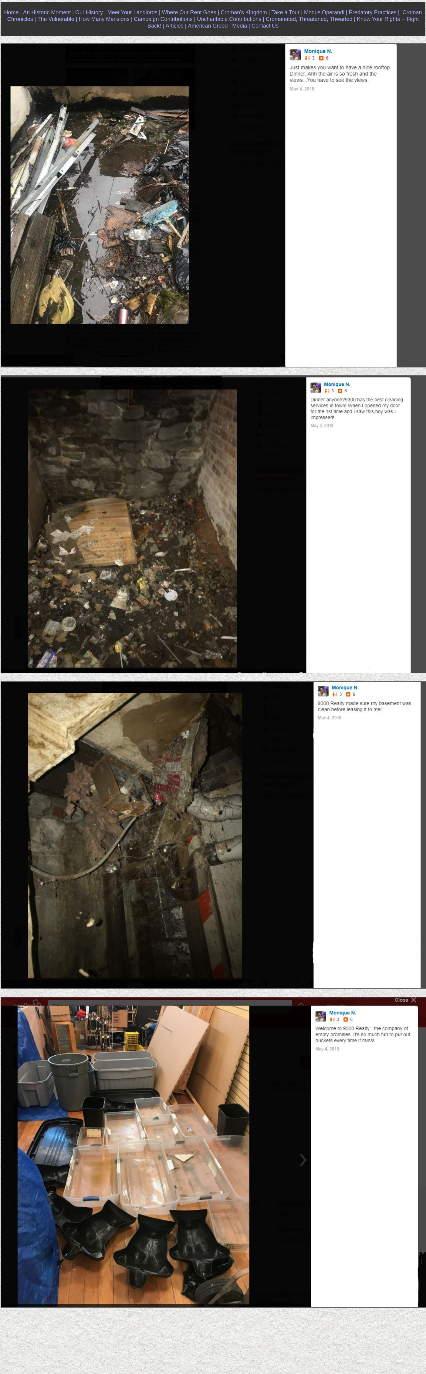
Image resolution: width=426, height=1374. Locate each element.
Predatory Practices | (374, 12)
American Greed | (209, 26)
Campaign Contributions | (164, 19)
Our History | (90, 12)
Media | (241, 26)
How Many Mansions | (106, 19)
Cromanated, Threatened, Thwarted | (310, 19)
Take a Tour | (286, 12)
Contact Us (265, 26)
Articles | (176, 26)
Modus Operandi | (325, 12)
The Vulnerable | (57, 19)
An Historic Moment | (48, 12)
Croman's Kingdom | (245, 12)
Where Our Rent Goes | (190, 12)
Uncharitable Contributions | (230, 19)
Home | (13, 12)
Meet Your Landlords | (134, 12)
